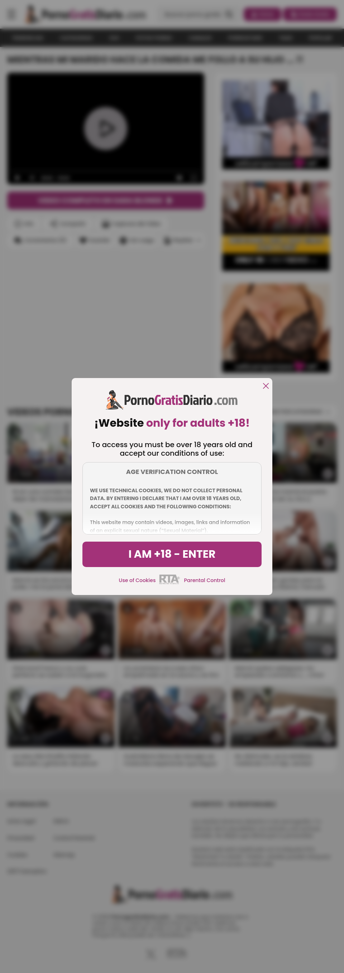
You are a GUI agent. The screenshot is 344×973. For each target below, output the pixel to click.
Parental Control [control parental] (204, 580)
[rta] (169, 583)
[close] (266, 386)
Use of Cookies (137, 580)
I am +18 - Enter (171, 554)
